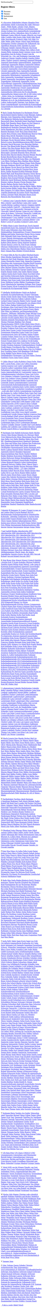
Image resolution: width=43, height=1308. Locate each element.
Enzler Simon (22, 274)
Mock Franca (30, 768)
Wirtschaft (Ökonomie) (33, 1241)
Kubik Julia (9, 640)
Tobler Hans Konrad (28, 1134)
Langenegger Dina (22, 701)
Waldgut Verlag (15, 1201)
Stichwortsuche (6, 2)
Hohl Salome (24, 485)
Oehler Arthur (23, 832)
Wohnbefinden (22, 1245)
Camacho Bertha (20, 201)
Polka (35, 868)
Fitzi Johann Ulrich (32, 318)
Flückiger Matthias (14, 322)
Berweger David (7, 144)
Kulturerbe (13, 653)
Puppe (19, 876)
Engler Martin (27, 272)
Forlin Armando (33, 328)
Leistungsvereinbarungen (23, 711)
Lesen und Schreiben (23, 715)
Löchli (34, 726)
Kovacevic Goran (25, 623)
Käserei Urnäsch (28, 560)
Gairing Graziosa (7, 366)
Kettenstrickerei (7, 590)
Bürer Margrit (28, 188)
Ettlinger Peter (30, 284)
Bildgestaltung (21, 150)
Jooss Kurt (18, 550)
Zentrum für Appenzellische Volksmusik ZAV (18, 1284)
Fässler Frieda (6, 297)
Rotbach (4, 929)
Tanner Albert (36, 1115)
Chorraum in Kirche (31, 209)
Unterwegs (29, 1157)
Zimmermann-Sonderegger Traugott (19, 1291)
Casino (34, 203)
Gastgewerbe (26, 370)
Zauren (16, 1265)
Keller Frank (28, 581)
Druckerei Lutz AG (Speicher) (30, 247)
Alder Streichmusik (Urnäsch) (12, 39)
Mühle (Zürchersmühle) (32, 772)
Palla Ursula (27, 851)
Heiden (3, 456)
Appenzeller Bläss (7, 67)
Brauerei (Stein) (29, 174)
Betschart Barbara (31, 144)
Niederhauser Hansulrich (10, 814)
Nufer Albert (14, 826)
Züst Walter (5, 1299)
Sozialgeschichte (13, 1040)
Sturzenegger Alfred (18, 1092)
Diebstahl (8, 236)
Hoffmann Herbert (7, 483)
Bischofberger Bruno (14, 157)
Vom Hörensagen (23, 1184)
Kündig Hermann (15, 642)
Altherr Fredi (35, 50)
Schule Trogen (11, 998)
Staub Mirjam (6, 1054)
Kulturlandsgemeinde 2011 (27, 657)
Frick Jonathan (6, 343)
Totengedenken (19, 1143)
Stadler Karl (12, 1050)
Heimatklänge (26, 458)
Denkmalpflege (6, 232)
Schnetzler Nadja (7, 979)
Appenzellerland (33, 88)
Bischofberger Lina (30, 157)
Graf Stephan (19, 410)
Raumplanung (10, 885)
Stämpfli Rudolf (23, 1050)
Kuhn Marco (27, 646)
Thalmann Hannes (22, 1126)
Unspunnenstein (7, 1155)
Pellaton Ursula (12, 857)
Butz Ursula (26, 197)
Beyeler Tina (5, 146)
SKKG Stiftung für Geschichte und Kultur (25, 1031)
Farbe (28, 301)
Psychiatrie (13, 874)
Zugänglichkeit (20, 1299)
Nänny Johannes (7, 805)
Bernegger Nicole (7, 140)
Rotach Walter (31, 927)
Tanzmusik (19, 1117)
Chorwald (4, 211)
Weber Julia (14, 1213)
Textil (31, 1121)
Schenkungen (17, 960)
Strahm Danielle (33, 1080)
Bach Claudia (8, 113)
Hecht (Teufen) (24, 454)
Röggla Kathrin (6, 908)
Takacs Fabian (25, 1115)
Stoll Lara (18, 1080)
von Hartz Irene (6, 1188)
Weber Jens (5, 1213)
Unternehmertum (18, 1157)
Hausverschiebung (7, 454)
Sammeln (20, 945)
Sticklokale (15, 1069)
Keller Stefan (11, 585)
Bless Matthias (23, 161)
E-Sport (5, 255)
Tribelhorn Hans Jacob (30, 1145)
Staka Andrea (35, 1050)
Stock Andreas (36, 1075)
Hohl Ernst (35, 483)
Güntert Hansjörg (28, 427)
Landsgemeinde (6, 697)
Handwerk (27, 441)
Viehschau (21, 1178)
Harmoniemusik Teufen (19, 447)
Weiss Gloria (20, 1224)
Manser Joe (18, 740)
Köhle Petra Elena (21, 611)
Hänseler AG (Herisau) (25, 435)
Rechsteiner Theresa (8, 887)
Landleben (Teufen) (8, 694)
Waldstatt (25, 1201)
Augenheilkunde (12, 104)
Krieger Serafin (31, 630)
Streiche (38, 1084)
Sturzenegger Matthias (9, 1099)
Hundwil (13, 504)
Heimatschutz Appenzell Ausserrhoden (15, 460)
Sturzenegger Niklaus (9, 1101)
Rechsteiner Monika (29, 885)
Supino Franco (16, 1105)
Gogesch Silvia (25, 404)
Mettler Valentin (11, 764)
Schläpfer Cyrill (20, 966)
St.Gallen (10, 1048)
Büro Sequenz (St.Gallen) (10, 190)
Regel (11, 889)
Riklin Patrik (33, 903)
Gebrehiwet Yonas (23, 374)
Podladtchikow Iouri (18, 868)
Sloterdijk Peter (20, 1033)
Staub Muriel (16, 1054)
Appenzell (23, 60)
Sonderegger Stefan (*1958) (17, 1038)
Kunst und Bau (20, 674)
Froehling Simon (11, 351)
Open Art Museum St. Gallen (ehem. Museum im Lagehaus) (21, 836)
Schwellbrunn (6, 1010)
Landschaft (20, 694)
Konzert (34, 621)
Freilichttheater (34, 339)
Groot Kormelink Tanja (9, 418)
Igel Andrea (5, 512)
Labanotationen (8, 688)
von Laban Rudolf (19, 1188)
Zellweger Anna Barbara (10, 1272)
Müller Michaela (32, 778)
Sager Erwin (21, 941)
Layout (34, 703)
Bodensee (11, 165)
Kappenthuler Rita (7, 573)
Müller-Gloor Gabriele (24, 780)
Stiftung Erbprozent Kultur (11, 1073)
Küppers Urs (16, 644)
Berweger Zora (18, 144)
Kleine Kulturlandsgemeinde (14, 603)
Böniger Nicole (10, 167)
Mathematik (32, 745)
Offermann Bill (12, 835)
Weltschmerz (30, 1224)
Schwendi (15, 1010)
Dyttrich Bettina (29, 251)
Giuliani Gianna (12, 397)
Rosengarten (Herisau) (9, 924)
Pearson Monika (28, 855)
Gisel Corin (31, 395)
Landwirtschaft (18, 697)
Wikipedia (28, 1238)
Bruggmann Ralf (34, 180)
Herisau (22, 466)
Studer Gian (5, 1090)
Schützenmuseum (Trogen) (29, 996)
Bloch (3, 163)
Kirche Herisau (30, 598)
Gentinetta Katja (18, 387)
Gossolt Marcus (28, 406)
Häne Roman (12, 435)
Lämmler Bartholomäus (23, 688)
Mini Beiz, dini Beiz (8, 766)
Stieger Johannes (26, 1069)
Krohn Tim (24, 634)
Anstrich (16, 60)
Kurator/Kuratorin (7, 682)
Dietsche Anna (26, 236)
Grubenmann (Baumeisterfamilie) (20, 420)
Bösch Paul (29, 167)
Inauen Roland (16, 519)
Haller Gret (9, 439)
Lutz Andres (11, 732)
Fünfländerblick (7, 355)
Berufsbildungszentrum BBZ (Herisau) (27, 142)
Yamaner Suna (8, 1261)
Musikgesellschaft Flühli (10, 793)
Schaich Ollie (25, 956)
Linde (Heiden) (29, 720)
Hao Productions (34, 443)
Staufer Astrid (36, 1054)
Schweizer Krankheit (13, 1006)
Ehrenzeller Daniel (13, 261)
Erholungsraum (14, 278)
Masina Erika (11, 745)
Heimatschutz (36, 458)
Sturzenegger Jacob (28, 1097)
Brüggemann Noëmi (32, 178)
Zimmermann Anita (17, 1288)
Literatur (4, 726)
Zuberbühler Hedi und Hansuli (19, 1293)
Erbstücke (4, 278)
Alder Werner (16, 41)
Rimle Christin (6, 906)
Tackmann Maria (8, 1113)
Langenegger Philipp (14, 703)
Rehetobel (32, 889)
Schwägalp (30, 1000)
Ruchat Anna (21, 931)
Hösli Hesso (5, 481)
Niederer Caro (6, 812)
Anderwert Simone (8, 58)
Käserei (19, 560)
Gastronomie (26, 372)
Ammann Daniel (17, 52)
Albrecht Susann (20, 35)
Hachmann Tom (8, 433)
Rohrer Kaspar (32, 912)
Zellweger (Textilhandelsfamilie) (30, 1270)
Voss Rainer (33, 1190)
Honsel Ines (35, 492)
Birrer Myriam (30, 153)
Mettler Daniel (20, 761)
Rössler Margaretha (24, 910)
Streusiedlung (26, 1086)
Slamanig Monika (7, 1033)
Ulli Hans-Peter (8, 1153)
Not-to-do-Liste (33, 820)
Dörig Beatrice (26, 240)
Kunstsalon (24, 676)
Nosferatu (9, 820)
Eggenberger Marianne (20, 257)
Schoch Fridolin (31, 981)
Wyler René (5, 1257)
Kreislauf (23, 627)
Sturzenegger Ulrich (24, 1101)
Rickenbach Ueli (18, 899)
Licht (33, 715)
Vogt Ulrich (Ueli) (22, 1182)
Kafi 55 (11, 562)
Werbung (38, 1224)
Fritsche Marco (22, 349)
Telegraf (10, 1121)
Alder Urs (35, 39)
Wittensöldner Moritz (9, 1245)
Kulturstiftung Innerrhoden (26, 669)
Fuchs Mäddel (6, 353)
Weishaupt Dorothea (14, 1222)
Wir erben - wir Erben (16, 1241)
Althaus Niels (24, 50)
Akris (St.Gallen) (31, 33)
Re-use (18, 885)
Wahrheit (11, 1196)
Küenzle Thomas (20, 640)
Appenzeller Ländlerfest (10, 73)
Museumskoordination (31, 789)
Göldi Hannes (25, 401)
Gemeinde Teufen (7, 383)
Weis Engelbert (26, 1220)
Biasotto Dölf (26, 146)
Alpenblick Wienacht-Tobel (11, 46)
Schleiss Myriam (21, 970)
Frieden (4, 345)
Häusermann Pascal (29, 437)
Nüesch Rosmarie (33, 824)
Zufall (12, 1299)
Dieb (2, 236)
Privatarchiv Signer (8, 872)
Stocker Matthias (7, 1078)
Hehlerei (34, 454)
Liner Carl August (22, 722)
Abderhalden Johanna (19, 22)
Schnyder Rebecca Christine (24, 979)
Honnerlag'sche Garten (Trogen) (19, 492)
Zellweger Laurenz (15, 1276)
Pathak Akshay (34, 853)
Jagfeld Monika (11, 531)
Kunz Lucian (5, 678)
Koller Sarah (30, 615)
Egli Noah (12, 259)
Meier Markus (10, 751)
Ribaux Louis (35, 897)
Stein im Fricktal (18, 1061)
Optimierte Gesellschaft (9, 839)
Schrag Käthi (23, 989)
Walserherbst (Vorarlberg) (10, 1207)
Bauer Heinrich (29, 125)
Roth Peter (30, 929)
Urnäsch (28, 1159)
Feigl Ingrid (18, 307)
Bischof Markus (17, 155)
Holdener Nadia (7, 487)
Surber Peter (12, 1107)
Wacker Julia (8, 1194)
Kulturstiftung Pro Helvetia (11, 672)
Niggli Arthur (32, 816)
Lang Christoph (16, 699)
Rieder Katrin (19, 901)
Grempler (32, 412)
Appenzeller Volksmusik (13, 86)
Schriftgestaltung (7, 994)
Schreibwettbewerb (8, 991)
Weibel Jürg (31, 1217)
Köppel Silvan (6, 613)
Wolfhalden (5, 1249)
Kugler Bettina (36, 644)
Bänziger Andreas (35, 115)
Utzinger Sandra (34, 1163)
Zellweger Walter (7, 1278)
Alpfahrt (12, 48)
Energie (23, 269)
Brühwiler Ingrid (7, 180)
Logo (18, 728)
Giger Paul (33, 393)
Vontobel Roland (14, 1190)
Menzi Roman (6, 757)
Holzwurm (20, 489)
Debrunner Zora (16, 230)
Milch (30, 764)
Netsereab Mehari (19, 810)
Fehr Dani (30, 305)
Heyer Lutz (10, 473)
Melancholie (22, 753)
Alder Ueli (27, 39)
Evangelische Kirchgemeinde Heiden (14, 288)
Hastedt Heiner (17, 450)
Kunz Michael (16, 678)
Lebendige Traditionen (9, 705)
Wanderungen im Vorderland (29, 1209)
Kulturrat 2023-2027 (8, 669)
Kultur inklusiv (21, 651)
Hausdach (19, 452)
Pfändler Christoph (8, 862)
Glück (39, 399)
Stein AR (29, 1059)
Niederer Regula (18, 812)
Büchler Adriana (19, 186)
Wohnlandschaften (20, 1247)
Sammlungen (21, 947)
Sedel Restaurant (17, 1012)
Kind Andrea (21, 592)
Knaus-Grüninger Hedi (25, 606)
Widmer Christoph (23, 1232)
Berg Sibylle (11, 136)
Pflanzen (34, 864)
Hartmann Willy (35, 447)
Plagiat (3, 868)
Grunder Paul (26, 425)
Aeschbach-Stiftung (16, 29)
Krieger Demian (19, 630)
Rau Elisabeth (34, 882)
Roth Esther (21, 929)
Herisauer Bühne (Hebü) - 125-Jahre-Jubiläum (18, 468)
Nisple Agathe (29, 818)
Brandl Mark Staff (7, 174)
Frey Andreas (22, 341)
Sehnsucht (4, 1017)
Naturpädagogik (7, 810)
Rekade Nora (35, 893)
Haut (16, 454)
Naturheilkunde (36, 805)
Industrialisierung (24, 521)
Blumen (16, 163)
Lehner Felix (23, 709)
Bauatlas (13, 123)
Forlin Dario (5, 330)
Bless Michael (34, 161)
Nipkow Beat (19, 818)
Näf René (37, 803)
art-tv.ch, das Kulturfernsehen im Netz (22, 100)
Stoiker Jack (9, 1080)
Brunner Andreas (7, 182)
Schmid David (32, 970)
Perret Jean (30, 857)
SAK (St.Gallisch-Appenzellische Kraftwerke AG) (19, 942)
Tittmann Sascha (13, 1132)
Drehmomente (13, 247)
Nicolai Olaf (31, 810)
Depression (20, 234)
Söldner (29, 1033)
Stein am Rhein (20, 1059)
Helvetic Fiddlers (15, 464)
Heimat (17, 458)
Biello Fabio (25, 148)
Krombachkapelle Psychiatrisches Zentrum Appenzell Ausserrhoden (21, 635)
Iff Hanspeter (13, 510)
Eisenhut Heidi (28, 263)
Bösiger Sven (11, 169)
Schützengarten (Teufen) (10, 996)
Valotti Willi (7, 1167)
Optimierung (20, 841)
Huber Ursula (18, 496)
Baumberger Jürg (12, 129)
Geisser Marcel (34, 378)
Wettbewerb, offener (8, 1230)
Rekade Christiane (14, 893)
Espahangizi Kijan (33, 282)
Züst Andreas (12, 1297)
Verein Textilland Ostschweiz (20, 1174)
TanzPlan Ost (28, 1117)
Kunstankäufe (31, 674)
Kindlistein (33, 594)
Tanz (12, 1117)
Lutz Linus (29, 732)
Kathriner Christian (14, 577)
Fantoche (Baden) (18, 301)
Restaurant (5, 897)
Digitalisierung (12, 240)
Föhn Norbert (6, 326)
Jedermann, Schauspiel (9, 548)
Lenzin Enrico (20, 713)
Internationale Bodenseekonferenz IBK (25, 525)
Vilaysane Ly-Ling (8, 1180)
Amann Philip (6, 52)
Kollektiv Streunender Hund (22, 613)
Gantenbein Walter (21, 368)
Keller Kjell (20, 583)
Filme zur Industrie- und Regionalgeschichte (21, 311)
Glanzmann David (25, 397)
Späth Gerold (37, 1040)
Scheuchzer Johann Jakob (27, 962)
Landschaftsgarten (31, 694)
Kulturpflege (26, 665)
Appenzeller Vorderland (31, 86)
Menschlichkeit (35, 755)
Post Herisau (9, 870)
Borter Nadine (6, 171)
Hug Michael (30, 500)
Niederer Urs (29, 812)
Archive (30, 98)
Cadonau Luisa (8, 201)
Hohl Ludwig (6, 485)
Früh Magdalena (24, 351)
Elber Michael (6, 267)
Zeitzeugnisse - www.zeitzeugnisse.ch (15, 1268)
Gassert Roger (15, 370)
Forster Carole (16, 330)
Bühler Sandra (17, 188)
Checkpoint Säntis (28, 207)
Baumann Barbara (26, 127)
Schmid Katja (6, 973)
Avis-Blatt (37, 107)
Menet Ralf (25, 755)
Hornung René (18, 494)
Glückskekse (5, 401)
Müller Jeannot (14, 776)
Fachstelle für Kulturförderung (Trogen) (15, 294)
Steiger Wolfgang (7, 1059)
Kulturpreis (35, 665)
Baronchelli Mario (7, 121)
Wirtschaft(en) (6, 1243)
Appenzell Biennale (34, 60)
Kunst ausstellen (27, 672)
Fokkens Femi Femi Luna (17, 328)
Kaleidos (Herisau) (26, 562)
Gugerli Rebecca (13, 429)
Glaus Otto (32, 399)
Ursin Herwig (6, 1161)
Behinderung (26, 134)
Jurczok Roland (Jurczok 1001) (18, 556)
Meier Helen (32, 749)
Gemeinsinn (32, 383)
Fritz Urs (31, 349)
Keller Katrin (11, 583)
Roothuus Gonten (15, 914)
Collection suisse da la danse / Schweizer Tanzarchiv (21, 212)
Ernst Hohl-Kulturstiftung (30, 280)
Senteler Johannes (13, 1021)
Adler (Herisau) (33, 25)
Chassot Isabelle (7, 207)
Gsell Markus (36, 425)
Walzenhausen (6, 1209)
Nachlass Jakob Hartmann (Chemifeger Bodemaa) (17, 800)
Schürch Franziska (26, 994)
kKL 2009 (32, 600)
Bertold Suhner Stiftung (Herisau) (26, 140)
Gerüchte (38, 387)
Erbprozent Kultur (18, 276)
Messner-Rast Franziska (24, 759)
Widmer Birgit (10, 1232)
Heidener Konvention (14, 456)
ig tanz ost (37, 510)
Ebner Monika (6, 257)
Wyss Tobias (14, 1257)
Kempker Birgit (32, 585)
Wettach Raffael (27, 1228)
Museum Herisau (28, 787)
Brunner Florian (20, 182)
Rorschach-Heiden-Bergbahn (27, 922)
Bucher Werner (28, 184)
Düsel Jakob (31, 249)
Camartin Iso (31, 201)
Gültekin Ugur (16, 427)
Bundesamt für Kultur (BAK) (19, 192)
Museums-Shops (16, 789)
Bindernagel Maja (33, 150)
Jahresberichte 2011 (12, 535)
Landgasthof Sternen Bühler (18, 692)
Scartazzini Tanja (12, 952)
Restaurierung (14, 897)
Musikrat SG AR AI (27, 793)
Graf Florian (24, 408)
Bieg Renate (15, 148)
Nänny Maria (18, 805)
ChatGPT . (17, 207)
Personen (5, 11)
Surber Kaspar (27, 1105)
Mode (37, 768)
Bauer (12, 125)
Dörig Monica (12, 242)
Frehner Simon (13, 337)
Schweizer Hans (27, 1004)
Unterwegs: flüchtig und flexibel (13, 1159)
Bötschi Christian (22, 169)
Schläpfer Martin (17, 968)
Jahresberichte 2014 (23, 537)
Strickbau (35, 1086)
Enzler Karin (12, 274)
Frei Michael (30, 337)
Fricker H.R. (35, 343)
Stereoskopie (5, 1069)
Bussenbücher (16, 197)
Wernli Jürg (16, 1228)
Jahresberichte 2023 (8, 546)
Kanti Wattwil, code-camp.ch (29, 564)
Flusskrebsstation (7, 324)
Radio (5, 880)
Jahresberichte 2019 (23, 542)
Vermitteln (14, 1176)
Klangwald (9, 602)
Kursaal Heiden (20, 682)
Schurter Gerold (7, 1000)
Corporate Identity (28, 220)
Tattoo (39, 1119)
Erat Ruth (31, 274)
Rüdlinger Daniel (32, 931)
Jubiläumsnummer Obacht (10, 552)
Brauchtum (19, 174)
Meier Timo (30, 751)
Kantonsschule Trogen (20, 571)
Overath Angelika (7, 847)
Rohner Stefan (21, 912)
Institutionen (7, 16)
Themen (5, 14)
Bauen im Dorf (27, 123)
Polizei (29, 868)
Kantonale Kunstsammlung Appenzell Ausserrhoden (20, 566)
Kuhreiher (11, 648)
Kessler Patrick (26, 588)
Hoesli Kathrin (15, 481)
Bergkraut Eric (6, 138)
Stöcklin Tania (30, 1078)
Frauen (35, 332)
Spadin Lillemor (26, 1040)
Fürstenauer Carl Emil (21, 355)
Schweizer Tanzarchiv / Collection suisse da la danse (20, 1008)
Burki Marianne (20, 195)
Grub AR (35, 418)
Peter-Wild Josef (31, 860)
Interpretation (18, 527)
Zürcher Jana (18, 1295)
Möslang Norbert (17, 770)
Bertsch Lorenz (6, 142)
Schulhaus (21, 998)
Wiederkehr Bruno (32, 1234)
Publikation (12, 876)
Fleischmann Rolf (21, 320)
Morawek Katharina (31, 770)
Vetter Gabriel (12, 1178)
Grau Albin (15, 412)
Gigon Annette (21, 395)
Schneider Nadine (11, 977)
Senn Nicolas (29, 1019)
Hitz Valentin (11, 477)
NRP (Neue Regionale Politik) (22, 822)
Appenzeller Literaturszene (29, 73)
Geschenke (11, 389)
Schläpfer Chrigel (7, 966)
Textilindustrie (18, 1124)
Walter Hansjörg (26, 1207)
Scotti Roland (6, 1012)
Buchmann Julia (7, 186)
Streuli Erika (16, 1086)
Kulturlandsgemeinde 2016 (11, 663)
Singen (3, 1029)
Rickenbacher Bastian (33, 899)
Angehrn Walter (34, 58)
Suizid (19, 1103)
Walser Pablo (23, 1205)
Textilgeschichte (7, 1124)
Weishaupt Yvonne (8, 1224)
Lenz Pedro (10, 713)
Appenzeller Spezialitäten (15, 79)
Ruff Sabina (32, 933)
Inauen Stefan (27, 519)
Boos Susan (33, 169)
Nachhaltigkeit (8, 799)
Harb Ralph (15, 445)
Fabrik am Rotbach (29, 292)
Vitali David (19, 1180)
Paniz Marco (12, 853)
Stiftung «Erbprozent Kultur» (27, 1071)
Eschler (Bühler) (19, 282)
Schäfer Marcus (18, 954)
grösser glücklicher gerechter (29, 416)
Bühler (28, 186)
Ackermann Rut (21, 25)
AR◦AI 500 (27, 94)
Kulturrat (4, 667)
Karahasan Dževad (30, 573)
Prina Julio (29, 870)
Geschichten (19, 389)
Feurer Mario (34, 309)
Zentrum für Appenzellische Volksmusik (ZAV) (18, 1282)
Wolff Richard (33, 1247)
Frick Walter (25, 343)
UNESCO (27, 1153)
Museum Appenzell (10, 785)
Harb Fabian (5, 445)
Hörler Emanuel (24, 479)
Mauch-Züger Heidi (13, 747)
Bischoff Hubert (7, 159)
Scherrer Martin (12, 962)
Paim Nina (6, 851)
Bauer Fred (19, 125)
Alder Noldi (26, 37)
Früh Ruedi (34, 351)
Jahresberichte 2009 (23, 533)
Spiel (37, 1042)
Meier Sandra (21, 751)
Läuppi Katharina (25, 690)
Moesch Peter (6, 770)
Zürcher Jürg (28, 1295)
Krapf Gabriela (13, 627)
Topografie (37, 1140)
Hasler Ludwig (6, 450)
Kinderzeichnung (22, 594)
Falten (9, 301)
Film (2, 311)
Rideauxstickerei (7, 901)
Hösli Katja (26, 481)
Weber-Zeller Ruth (8, 1215)
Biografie (21, 153)
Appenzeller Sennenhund (14, 77)
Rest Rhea (35, 895)
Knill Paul (22, 609)
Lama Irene (36, 690)
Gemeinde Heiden (19, 380)
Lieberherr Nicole (7, 718)
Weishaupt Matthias (30, 1222)
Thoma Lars (28, 1128)
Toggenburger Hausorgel (10, 1140)
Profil (27, 872)
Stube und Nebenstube (30, 1088)
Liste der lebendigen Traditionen (26, 724)
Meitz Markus (12, 753)
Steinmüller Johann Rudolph (24, 1067)
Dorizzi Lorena (12, 245)
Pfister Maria (26, 864)
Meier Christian (21, 749)
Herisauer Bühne (32, 466)
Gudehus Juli (6, 427)
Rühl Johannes (16, 933)
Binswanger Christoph (9, 153)
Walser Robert (34, 1205)
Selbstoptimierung (27, 1017)
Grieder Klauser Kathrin (20, 414)
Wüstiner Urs (25, 1249)
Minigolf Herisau (29, 766)
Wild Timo (36, 1238)
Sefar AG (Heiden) (28, 1015)
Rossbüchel (22, 924)
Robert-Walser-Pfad (29, 906)
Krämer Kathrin (13, 625)
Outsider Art (33, 845)
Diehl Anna (16, 236)
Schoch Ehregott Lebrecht (15, 981)
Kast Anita (30, 575)
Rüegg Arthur (6, 933)
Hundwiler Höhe (23, 504)
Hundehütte (5, 504)
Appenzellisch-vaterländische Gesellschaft (16, 90)
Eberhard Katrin (33, 255)
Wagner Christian (19, 1194)
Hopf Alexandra (7, 494)
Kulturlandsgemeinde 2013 (31, 659)
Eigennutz (37, 261)
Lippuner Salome (7, 724)
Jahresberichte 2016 (12, 539)
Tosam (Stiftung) (7, 1143)
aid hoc (13, 33)
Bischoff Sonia (18, 159)
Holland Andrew (31, 487)
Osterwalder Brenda (28, 843)
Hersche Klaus (19, 471)
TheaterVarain (12, 1128)
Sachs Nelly (6, 941)
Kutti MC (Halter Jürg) (9, 684)
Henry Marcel (27, 464)
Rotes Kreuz (12, 929)
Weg (24, 1215)
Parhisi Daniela (23, 853)
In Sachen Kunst (33, 517)
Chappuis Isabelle (33, 205)
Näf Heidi (10, 803)
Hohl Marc (15, 485)
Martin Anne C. (30, 743)
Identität (5, 510)
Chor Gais (9, 209)
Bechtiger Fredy (13, 132)
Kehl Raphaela (14, 579)
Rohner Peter (10, 912)
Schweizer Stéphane (29, 1006)
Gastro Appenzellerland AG (11, 372)
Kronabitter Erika (7, 638)
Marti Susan (19, 743)
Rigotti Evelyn (12, 903)
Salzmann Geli (11, 945)
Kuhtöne (29, 648)
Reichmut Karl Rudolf (16, 891)
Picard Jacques (17, 866)
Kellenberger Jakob (8, 581)
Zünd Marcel (35, 1293)
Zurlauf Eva (30, 1299)
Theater (32, 1126)
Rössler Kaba (12, 910)
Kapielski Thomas (35, 571)
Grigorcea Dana (35, 414)
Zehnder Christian (25, 1265)
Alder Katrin (17, 37)
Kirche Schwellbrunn (20, 600)
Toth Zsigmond (31, 1143)
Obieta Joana (27, 830)
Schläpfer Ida (6, 968)
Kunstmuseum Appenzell (10, 676)
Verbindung (5, 1171)
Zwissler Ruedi (31, 1301)
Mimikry (36, 764)
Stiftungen (14, 1075)
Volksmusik (33, 1182)
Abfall (13, 25)
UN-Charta (19, 1153)
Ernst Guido (16, 280)
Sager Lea (29, 941)
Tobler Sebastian (12, 1136)
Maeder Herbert (24, 738)
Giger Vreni (11, 395)
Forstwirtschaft (27, 330)
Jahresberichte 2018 (8, 542)
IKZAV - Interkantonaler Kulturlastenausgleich (17, 513)
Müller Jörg (24, 776)
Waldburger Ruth (34, 1199)
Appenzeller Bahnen (17, 64)
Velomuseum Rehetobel (24, 1169)
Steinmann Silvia (7, 1067)
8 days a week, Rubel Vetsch (12, 1305)
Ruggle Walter (6, 935)
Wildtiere (4, 1241)
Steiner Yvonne (34, 1063)
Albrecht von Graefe (34, 35)
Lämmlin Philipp (12, 690)
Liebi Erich (18, 718)
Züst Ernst (21, 1297)
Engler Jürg (17, 272)
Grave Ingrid (24, 412)
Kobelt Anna (10, 611)
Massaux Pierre (22, 745)
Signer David (37, 1023)
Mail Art (33, 738)
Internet (4, 527)
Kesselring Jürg (15, 588)
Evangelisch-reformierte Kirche (29, 286)
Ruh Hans (15, 935)
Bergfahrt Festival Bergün (25, 136)
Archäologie (19, 96)
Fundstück (5, 358)
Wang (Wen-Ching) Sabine (20, 1211)
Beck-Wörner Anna (14, 134)
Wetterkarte (26, 1230)
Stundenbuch (6, 1092)
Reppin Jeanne (25, 895)
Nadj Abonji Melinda (26, 801)
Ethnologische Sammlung (15, 284)
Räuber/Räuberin (22, 880)
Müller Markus (20, 778)
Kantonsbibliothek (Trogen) (11, 569)
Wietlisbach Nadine (17, 1238)
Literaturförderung (14, 726)
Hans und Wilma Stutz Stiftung (16, 443)
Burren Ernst (31, 195)
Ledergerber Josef (7, 707)
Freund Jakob (12, 341)
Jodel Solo (22, 548)
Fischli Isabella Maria (16, 318)
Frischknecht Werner (8, 349)
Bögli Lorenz (30, 165)
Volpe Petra (13, 1184)
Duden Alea (5, 249)
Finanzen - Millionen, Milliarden (13, 313)
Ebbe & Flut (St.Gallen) (17, 255)
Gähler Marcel (8, 361)
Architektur (22, 98)
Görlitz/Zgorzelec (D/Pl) (10, 404)
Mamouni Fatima (7, 740)
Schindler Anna (33, 964)
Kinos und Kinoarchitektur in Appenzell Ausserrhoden (18, 597)
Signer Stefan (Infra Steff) (31, 1025)
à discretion (7, 22)
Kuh (2, 646)
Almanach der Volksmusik (26, 43)
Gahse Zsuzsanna (30, 364)
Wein (18, 1220)
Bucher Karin (18, 184)
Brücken (21, 178)
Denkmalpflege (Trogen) (22, 232)
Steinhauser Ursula (20, 1065)
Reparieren (16, 895)
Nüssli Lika (5, 826)
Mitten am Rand (18, 768)
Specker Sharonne (21, 1042)
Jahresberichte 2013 (8, 537)
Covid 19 (9, 222)
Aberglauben (5, 25)
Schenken (26, 958)
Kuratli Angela (34, 680)
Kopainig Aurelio (7, 623)
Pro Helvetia (20, 872)
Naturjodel (5, 807)
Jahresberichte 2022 (27, 544)
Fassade (33, 301)
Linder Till (12, 722)
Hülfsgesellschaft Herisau (22, 498)
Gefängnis (16, 376)
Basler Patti (5, 123)
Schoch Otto (26, 983)
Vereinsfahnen (36, 1174)
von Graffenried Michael (15, 1186)
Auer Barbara (30, 102)
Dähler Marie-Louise (10, 226)
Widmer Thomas (7, 1234)
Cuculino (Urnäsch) (21, 222)
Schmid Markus (17, 973)
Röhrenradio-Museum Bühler (23, 908)
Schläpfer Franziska (34, 966)
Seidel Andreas (14, 1017)
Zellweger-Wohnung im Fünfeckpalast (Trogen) (18, 1280)
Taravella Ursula (31, 1119)
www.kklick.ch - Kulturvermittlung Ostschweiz (18, 1253)
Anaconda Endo (34, 56)
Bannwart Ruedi (30, 119)
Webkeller (18, 1215)
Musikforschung (36, 791)
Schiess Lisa (5, 964)
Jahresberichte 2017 (27, 539)
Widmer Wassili (19, 1234)
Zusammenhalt (6, 1301)
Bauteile (4, 132)
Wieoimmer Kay (34, 1236)
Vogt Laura (11, 1182)
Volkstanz (4, 1184)
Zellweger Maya (29, 1276)
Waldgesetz (5, 1201)
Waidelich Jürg (13, 1199)
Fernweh (25, 309)
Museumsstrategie (22, 791)
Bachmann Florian (31, 113)
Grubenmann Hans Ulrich (10, 422)
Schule (3, 998)
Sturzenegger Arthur (33, 1092)
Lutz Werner (11, 734)
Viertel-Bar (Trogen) (33, 1178)
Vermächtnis (5, 1176)
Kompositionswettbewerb (21, 621)
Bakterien (8, 119)
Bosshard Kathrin (18, 171)
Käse (13, 560)
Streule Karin (6, 1086)
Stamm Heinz (6, 1052)
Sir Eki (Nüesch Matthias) (16, 1029)
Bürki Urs (37, 188)
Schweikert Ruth (14, 1004)
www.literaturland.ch (31, 1255)
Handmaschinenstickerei (14, 441)
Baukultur (15, 127)
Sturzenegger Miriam (25, 1099)
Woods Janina (15, 1249)
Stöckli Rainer (19, 1078)
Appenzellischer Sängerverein (12, 94)
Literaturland (27, 726)
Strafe (24, 1080)
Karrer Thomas (19, 575)
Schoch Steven (6, 985)
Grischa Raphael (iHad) (9, 416)
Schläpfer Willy (30, 968)
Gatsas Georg (37, 372)
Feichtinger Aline (7, 307)
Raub (3, 885)
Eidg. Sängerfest (27, 261)
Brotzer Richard (34, 176)
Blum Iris (9, 163)
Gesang (3, 389)
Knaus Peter (12, 606)
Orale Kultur (29, 841)
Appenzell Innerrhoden (9, 62)
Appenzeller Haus (14, 71)
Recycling (4, 889)
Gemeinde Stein (32, 380)
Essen (3, 284)
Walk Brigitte (34, 1201)
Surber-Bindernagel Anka (26, 1107)
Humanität (19, 502)
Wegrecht (23, 1217)
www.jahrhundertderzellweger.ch (18, 1251)
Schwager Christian (25, 1002)
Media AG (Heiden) (29, 747)
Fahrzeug (14, 299)
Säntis (14, 941)
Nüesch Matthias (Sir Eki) (16, 824)
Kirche (22, 598)
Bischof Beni (6, 155)
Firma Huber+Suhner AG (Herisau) (21, 315)
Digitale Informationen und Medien (20, 238)
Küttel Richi (26, 644)
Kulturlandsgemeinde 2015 (31, 661)
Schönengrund (12, 987)
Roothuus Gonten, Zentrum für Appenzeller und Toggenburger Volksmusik (18, 917)
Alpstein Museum (21, 48)
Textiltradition (29, 1124)
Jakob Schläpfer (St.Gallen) (26, 546)
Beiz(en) (35, 134)
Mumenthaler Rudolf (8, 782)
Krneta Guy (15, 634)
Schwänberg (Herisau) (9, 1002)
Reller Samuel (6, 895)
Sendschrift (16, 1019)
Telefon (4, 1121)
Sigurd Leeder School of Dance (12, 1027)
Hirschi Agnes (6, 475)
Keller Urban (21, 585)
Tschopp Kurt (24, 1147)
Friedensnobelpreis (28, 345)
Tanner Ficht (5, 1117)
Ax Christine (5, 109)
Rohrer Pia (5, 914)
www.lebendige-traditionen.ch (12, 1255)
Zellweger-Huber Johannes (24, 1278)
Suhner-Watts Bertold (9, 1103)
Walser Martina (12, 1205)
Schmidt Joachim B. (12, 975)
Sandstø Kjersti (32, 947)
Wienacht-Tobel (21, 1236)
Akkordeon (20, 33)
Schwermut (23, 1010)
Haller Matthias (19, 439)
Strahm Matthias (7, 1082)
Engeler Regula (6, 272)
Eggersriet (4, 259)
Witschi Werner (28, 1243)
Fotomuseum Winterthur (10, 332)
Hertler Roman (30, 471)
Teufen (26, 1121)
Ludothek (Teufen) (14, 730)
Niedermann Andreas (27, 814)
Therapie (20, 1128)
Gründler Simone (14, 425)
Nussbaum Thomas (27, 826)
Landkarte (32, 692)
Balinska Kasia (18, 119)
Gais (15, 366)
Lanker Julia (27, 703)
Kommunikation (22, 617)
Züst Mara (38, 1297)
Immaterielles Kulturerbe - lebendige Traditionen (20, 515)
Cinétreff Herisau (15, 211)
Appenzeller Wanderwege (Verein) (13, 88)
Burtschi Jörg (6, 197)
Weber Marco (24, 1213)
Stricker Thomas (7, 1088)
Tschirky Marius (13, 1147)
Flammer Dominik (8, 320)
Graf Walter (29, 410)
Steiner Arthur (13, 1063)
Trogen (3, 1147)
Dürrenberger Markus (18, 249)
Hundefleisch (28, 502)
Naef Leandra (19, 803)
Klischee (20, 604)
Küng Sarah (26, 642)
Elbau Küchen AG (31, 265)
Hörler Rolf (34, 479)
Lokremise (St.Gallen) (29, 728)
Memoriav (17, 755)
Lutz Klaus (21, 732)
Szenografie (35, 1109)
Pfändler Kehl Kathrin (23, 862)
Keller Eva (20, 581)
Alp (38, 43)
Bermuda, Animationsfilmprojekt (24, 138)
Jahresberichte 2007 (25, 531)
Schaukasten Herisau (14, 958)
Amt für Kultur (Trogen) (19, 54)
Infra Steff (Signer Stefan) (26, 523)
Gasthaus (34, 370)
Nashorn (27, 805)
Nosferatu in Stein (20, 820)
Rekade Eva (25, 893)
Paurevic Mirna (16, 855)
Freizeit (4, 341)
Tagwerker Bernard (12, 1115)
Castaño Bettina (7, 205)
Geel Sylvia (34, 374)
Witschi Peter (17, 1243)
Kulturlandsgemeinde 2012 (11, 659)
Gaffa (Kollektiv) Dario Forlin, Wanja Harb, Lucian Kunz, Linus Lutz (21, 363)
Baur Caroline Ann (26, 129)
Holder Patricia (18, 487)
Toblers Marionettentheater (25, 1138)
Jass (38, 546)
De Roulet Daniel (33, 228)
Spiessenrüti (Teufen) (16, 1044)
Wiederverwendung (8, 1236)
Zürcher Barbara (7, 1295)
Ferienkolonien (16, 309)
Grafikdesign (6, 412)
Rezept (27, 897)
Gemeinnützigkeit (21, 383)
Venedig (36, 1169)
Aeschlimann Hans (31, 29)
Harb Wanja (23, 445)
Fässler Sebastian (28, 297)
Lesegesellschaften (33, 713)
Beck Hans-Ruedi (26, 132)
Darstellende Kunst (8, 228)
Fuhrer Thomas (35, 355)
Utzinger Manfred (20, 1163)
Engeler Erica (32, 269)
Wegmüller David (12, 1217)
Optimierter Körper (26, 839)
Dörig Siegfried (23, 242)
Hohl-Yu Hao (35, 485)
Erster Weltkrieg (7, 282)
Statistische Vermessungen (28, 1052)
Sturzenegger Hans (26, 1094)
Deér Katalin (27, 230)
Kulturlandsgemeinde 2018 (31, 663)
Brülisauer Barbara (21, 180)
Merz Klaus (10, 759)
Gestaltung (29, 389)
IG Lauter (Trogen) (26, 510)
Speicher (31, 1042)
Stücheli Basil (15, 1090)
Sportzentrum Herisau (32, 1046)
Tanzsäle (11, 1119)
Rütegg (25, 933)
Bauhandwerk (6, 127)
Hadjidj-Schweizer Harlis (24, 433)
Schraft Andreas (12, 989)
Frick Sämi (16, 343)
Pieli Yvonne (28, 866)
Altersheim (15, 50)
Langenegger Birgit (8, 701)
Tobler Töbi (22, 1136)
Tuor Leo (19, 1149)
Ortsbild (17, 843)
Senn (22, 1019)
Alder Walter (5, 41)
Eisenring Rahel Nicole (15, 265)
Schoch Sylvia (17, 985)
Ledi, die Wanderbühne (23, 707)
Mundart (20, 782)
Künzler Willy (6, 644)
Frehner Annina (27, 334)
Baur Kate (37, 129)
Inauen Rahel (6, 519)
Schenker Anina (36, 958)
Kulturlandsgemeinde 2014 (11, 661)
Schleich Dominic (7, 970)
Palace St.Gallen (17, 851)
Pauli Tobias (5, 855)
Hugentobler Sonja (8, 502)
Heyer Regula (20, 473)
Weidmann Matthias (8, 1220)
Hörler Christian (12, 479)
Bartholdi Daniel (21, 121)
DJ (19, 240)
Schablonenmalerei (26, 952)
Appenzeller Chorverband (18, 69)
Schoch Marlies (16, 983)
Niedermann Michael (9, 816)
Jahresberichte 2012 (27, 535)
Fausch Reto (11, 303)
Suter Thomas (10, 1109)
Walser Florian (27, 1203)
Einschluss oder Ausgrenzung (12, 263)
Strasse (29, 1082)
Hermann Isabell (7, 471)
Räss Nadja (11, 880)
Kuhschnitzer (20, 648)
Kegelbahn (5, 579)
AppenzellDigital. (24, 62)
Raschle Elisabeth (21, 882)
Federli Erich (21, 305)
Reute (22, 897)
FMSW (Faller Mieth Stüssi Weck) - (27, 324)
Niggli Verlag (9, 818)
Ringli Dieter (17, 906)
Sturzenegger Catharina (9, 1094)
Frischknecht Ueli (32, 347)
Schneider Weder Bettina (28, 977)
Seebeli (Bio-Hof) (30, 1012)
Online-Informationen (26, 835)
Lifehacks (20, 720)
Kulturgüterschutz (21, 655)
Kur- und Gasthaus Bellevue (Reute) (19, 679)
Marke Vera (10, 743)
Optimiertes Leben (8, 841)
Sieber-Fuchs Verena (27, 1021)
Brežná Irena (13, 176)
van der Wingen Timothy (21, 1167)
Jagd (3, 531)
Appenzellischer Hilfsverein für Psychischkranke (19, 92)
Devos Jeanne (35, 234)
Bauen (19, 123)
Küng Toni (35, 642)
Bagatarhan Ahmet (19, 117)
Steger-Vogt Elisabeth (23, 1057)
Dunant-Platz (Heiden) (14, 251)
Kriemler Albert (7, 632)
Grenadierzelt (6, 414)
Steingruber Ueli (7, 1065)
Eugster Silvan (12, 286)
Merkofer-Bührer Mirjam (21, 757)
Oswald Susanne (22, 845)
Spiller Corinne (30, 1044)
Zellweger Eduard (26, 1272)
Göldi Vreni (35, 401)
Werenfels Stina (6, 1226)
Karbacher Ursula (7, 575)
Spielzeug (4, 1044)
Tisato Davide (24, 1130)
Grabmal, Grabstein (12, 408)
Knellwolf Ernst (12, 609)
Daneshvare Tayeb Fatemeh (29, 226)
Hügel (10, 498)
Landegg (4, 692)
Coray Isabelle (18, 217)
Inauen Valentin (12, 521)
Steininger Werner (34, 1065)
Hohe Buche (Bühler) (23, 483)
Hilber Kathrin (31, 473)
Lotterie (4, 730)
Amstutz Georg (29, 52)
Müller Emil (5, 774)
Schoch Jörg (5, 983)
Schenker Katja (6, 960)
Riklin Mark (23, 903)
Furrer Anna (13, 358)
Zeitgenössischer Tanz (9, 1267)
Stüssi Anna (25, 1090)
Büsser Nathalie (26, 190)
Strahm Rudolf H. (20, 1082)
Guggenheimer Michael (28, 429)
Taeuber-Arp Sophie (22, 1113)
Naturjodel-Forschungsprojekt (20, 807)
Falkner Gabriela (24, 299)
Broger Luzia (23, 176)
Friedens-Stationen (14, 345)
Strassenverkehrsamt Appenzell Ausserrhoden (18, 1084)
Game (20, 366)
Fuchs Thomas (27, 353)
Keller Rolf (29, 583)
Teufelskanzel (18, 1121)
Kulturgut (31, 655)
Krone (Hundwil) (20, 638)
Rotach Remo (20, 927)
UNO (33, 1153)
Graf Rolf (10, 410)
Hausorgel (27, 452)
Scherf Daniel (28, 960)
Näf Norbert (29, 803)
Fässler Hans (16, 297)
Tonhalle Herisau (25, 1140)
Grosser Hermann (25, 418)
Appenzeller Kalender (29, 71)
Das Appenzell (20, 228)
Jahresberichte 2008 (8, 533)
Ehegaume (33, 259)
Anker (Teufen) (6, 60)
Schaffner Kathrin (13, 956)
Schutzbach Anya (19, 1000)
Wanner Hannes (36, 1211)
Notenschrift (5, 822)
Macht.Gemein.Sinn (10, 738)
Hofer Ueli (34, 481)
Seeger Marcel (6, 1015)
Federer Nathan (10, 305)
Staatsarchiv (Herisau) (23, 1048)
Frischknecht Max (19, 347)
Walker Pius (17, 1203)
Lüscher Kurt (26, 730)
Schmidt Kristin (26, 975)
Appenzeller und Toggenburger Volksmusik (19, 80)
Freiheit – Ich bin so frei (19, 339)
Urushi (14, 1161)
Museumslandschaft (8, 791)
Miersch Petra (23, 764)
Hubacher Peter (6, 496)
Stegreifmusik (36, 1057)
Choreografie (18, 209)
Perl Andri (22, 857)
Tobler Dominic (14, 1134)
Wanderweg (5, 1211)
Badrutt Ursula (22, 115)
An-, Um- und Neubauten (18, 56)
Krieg (10, 630)
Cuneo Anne (33, 222)
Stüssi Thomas (35, 1090)
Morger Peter (18, 772)
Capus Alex (27, 203)
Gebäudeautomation (8, 374)
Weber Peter (33, 1213)
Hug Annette (20, 500)
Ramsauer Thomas (8, 882)
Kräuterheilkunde (25, 625)
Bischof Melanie (29, 155)
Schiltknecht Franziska (19, 964)
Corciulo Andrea (30, 217)
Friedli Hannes (6, 347)
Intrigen (27, 527)
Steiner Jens (23, 1063)
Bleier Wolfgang (11, 161)
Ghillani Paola (23, 393)
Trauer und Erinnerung (12, 1145)
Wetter (18, 1230)
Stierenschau (11, 1071)
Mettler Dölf (30, 761)
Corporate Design (14, 220)
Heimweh (10, 462)
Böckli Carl (20, 165)
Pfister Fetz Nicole (14, 864)
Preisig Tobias (19, 870)
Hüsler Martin (10, 500)
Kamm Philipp (13, 564)
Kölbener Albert (35, 611)
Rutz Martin (9, 937)
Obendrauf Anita (9, 830)
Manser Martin (28, 740)
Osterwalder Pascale (8, 845)
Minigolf (19, 766)
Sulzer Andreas (27, 1103)
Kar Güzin (19, 573)
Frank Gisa (29, 332)
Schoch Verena (28, 985)
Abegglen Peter (33, 22)
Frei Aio (22, 337)
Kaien (16, 562)
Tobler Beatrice (25, 1132)
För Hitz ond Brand (18, 326)
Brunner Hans (31, 182)
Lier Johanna (11, 720)
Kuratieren (25, 680)
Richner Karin (6, 899)
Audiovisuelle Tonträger (15, 102)
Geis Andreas (10, 378)
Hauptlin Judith (29, 450)
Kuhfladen (8, 646)
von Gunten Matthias (32, 1186)
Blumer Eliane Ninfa (27, 163)
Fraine (21, 332)
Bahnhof (29, 117)
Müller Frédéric (16, 774)
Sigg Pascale (13, 1023)
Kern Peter (5, 588)
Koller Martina (10, 615)
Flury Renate (26, 322)
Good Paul (18, 406)
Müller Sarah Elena (8, 780)
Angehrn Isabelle (21, 58)
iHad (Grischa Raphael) (18, 512)
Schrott (16, 994)
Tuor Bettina (11, 1149)
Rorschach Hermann (8, 922)
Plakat (8, 868)
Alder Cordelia (6, 37)
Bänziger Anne (6, 117)
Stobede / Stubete (24, 1075)
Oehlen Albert (12, 832)
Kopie (16, 623)
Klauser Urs (18, 602)
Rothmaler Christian (8, 931)
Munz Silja (28, 782)
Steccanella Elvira (7, 1057)
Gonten (11, 406)
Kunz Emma (33, 676)
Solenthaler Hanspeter (13, 1036)
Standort (14, 1052)
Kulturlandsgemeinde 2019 (11, 665)
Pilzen (35, 866)
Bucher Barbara (6, 184)
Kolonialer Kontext (8, 617)
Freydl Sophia (33, 341)
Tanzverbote (19, 1119)
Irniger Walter (35, 527)
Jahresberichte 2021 (12, 544)
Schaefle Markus (31, 954)
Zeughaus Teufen (19, 1286)
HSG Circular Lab (31, 494)
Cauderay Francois (20, 205)
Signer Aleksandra (25, 1023)
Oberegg (18, 830)
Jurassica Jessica (17, 554)
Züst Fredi (29, 1297)
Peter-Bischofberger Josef (15, 860)
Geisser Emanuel (21, 378)
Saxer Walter (11, 949)
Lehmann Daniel (12, 709)
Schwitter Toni (33, 1010)
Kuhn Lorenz (17, 646)
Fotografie (37, 330)
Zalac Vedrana (8, 1265)
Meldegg (30, 753)
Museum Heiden (15, 787)
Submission (36, 1101)
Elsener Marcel (31, 267)
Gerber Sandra (29, 387)
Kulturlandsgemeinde (9, 657)
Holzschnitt (12, 489)
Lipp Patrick (34, 722)
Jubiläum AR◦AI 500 (30, 550)
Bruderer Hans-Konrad (9, 178)
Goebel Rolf (15, 401)
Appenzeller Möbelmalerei (11, 75)
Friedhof (39, 345)
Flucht (31, 320)
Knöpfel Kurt (31, 609)
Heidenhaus (27, 456)
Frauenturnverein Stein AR (11, 334)
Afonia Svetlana (7, 31)
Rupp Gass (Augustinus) (29, 935)
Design (27, 234)
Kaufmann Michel (28, 577)
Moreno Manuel (7, 772)
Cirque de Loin (27, 211)
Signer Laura (5, 1025)
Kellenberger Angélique (29, 579)
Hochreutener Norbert (25, 477)
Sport (22, 1046)
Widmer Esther (35, 1232)
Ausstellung (28, 107)
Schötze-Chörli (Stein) (26, 987)
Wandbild (15, 1209)
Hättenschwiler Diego (13, 437)
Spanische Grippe (7, 1042)
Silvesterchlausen (31, 1027)
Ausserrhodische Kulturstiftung (12, 107)
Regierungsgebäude (21, 889)
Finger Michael (31, 313)
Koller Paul (21, 615)
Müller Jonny (34, 776)
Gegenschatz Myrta (27, 376)
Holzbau (4, 489)
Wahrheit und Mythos (23, 1196)
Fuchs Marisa (17, 353)
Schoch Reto (36, 983)
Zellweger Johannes (19, 1274)
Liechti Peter (28, 718)
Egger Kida (33, 257)
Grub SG (4, 420)
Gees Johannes (6, 376)
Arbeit (34, 94)
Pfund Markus (6, 866)
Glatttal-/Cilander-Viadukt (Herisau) (14, 399)
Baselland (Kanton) (35, 121)
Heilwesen (10, 458)
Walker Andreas (7, 1203)
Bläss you (28, 159)
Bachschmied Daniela (9, 115)
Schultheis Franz (31, 998)
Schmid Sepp (28, 973)
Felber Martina (28, 307)
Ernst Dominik (26, 278)
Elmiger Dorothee (18, 267)
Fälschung (34, 294)
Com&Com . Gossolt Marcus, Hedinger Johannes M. (21, 214)
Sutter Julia (20, 1109)
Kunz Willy (26, 678)
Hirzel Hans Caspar (19, 475)
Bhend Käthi (15, 146)
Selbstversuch (6, 1019)
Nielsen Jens (21, 816)
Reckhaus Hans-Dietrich (25, 887)
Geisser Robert (6, 380)
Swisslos (28, 1109)
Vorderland (25, 1190)
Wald (21, 1199)
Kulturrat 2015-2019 (15, 667)
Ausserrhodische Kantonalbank (29, 104)
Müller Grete (27, 774)
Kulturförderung (23, 653)
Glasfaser (36, 397)
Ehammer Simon (23, 259)
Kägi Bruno (7, 560)
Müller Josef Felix (7, 778)
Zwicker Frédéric (18, 1301)
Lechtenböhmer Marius (26, 705)
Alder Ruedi (35, 37)
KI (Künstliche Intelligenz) (23, 590)
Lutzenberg (20, 734)
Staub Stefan (26, 1054)
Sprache (4, 1048)
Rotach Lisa (10, 927)
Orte (4, 18)
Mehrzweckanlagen (8, 749)
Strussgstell (18, 1088)
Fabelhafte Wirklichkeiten (12, 292)
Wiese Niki (5, 1238)
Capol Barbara (17, 203)
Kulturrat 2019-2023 (31, 667)
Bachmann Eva (18, 113)
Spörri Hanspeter (13, 1046)
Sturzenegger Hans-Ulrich (10, 1097)
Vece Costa (11, 1169)
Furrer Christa (23, 358)
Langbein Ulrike (28, 699)
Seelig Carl (16, 1015)
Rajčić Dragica (34, 880)
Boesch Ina (21, 167)
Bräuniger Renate (31, 171)
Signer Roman (16, 1025)
